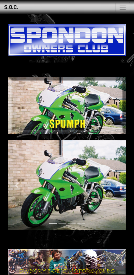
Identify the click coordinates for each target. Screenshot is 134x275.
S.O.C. (11, 7)
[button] (17, 185)
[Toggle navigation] (122, 7)
